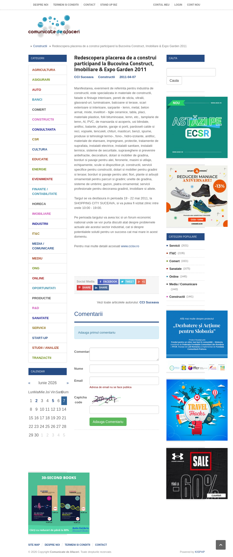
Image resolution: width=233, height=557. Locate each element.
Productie (41, 298)
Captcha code (80, 399)
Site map (34, 544)
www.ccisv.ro (130, 246)
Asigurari (41, 80)
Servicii (39, 328)
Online (38, 278)
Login (178, 4)
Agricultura (43, 70)
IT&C (35, 233)
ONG (35, 268)
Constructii (40, 46)
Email (78, 380)
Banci (37, 99)
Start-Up (40, 338)
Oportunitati (44, 288)
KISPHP (200, 551)
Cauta (174, 80)
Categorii (37, 58)
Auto (36, 90)
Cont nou (193, 4)
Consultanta (44, 129)
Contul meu (161, 4)
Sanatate (40, 318)
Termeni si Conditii (66, 4)
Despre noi (40, 4)
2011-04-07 (127, 77)
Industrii (40, 224)
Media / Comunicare (183, 284)
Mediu (37, 258)
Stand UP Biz (108, 4)
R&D (35, 308)
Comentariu (80, 351)
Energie (39, 169)
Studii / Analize (45, 348)
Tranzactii (41, 358)
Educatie (40, 159)
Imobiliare (41, 214)
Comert (39, 109)
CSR (35, 139)
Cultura (39, 149)
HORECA (39, 204)
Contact (89, 4)
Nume (78, 368)
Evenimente (42, 179)
